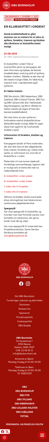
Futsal (24, 416)
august (8, 20)
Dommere (24, 305)
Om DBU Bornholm (24, 296)
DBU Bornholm (12, 17)
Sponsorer (24, 313)
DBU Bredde (24, 326)
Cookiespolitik (24, 321)
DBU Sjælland (24, 412)
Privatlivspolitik (24, 317)
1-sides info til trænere (15, 192)
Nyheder (26, 17)
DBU (24, 387)
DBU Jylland (24, 400)
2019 (36, 17)
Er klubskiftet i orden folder (18, 181)
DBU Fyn (24, 395)
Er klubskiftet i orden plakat (18, 176)
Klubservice (24, 309)
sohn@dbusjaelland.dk (15, 236)
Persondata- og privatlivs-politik (24, 424)
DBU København (24, 404)
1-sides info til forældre (16, 187)
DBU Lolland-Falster (25, 408)
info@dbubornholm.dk (24, 354)
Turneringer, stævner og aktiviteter (24, 301)
